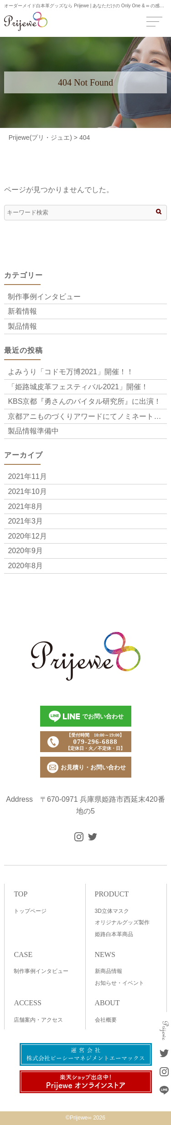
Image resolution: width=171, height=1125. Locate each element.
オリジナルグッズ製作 (122, 922)
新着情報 (22, 311)
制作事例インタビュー (44, 296)
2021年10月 (27, 491)
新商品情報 (108, 971)
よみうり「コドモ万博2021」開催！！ (71, 372)
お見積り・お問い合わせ (86, 767)
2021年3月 (25, 521)
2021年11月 (27, 476)
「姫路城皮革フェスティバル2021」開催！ (78, 387)
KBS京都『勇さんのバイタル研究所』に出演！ (84, 401)
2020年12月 (27, 536)
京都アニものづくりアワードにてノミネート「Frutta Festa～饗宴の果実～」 (87, 416)
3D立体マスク (112, 911)
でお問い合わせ (86, 716)
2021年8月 (25, 506)
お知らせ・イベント (119, 983)
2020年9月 (25, 551)
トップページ (30, 911)
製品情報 (22, 326)
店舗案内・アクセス (38, 1020)
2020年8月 (25, 566)
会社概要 (106, 1020)
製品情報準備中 (33, 431)
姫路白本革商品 (114, 934)
